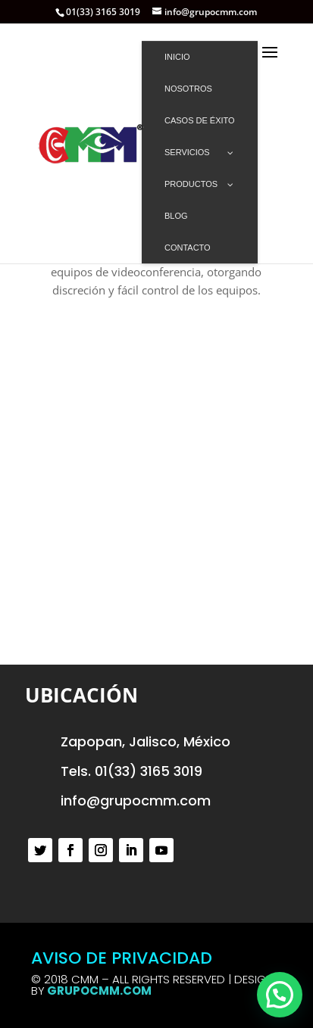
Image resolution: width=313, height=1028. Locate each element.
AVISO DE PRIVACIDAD (121, 958)
